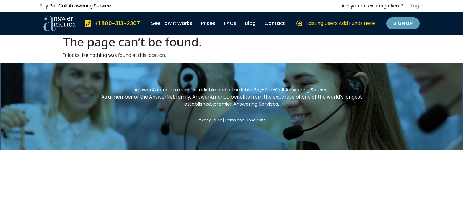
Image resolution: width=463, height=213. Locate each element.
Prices (208, 23)
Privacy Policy (210, 119)
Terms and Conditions (245, 119)
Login (417, 5)
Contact (275, 23)
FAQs (230, 23)
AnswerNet (162, 96)
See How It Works (171, 23)
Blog (250, 23)
